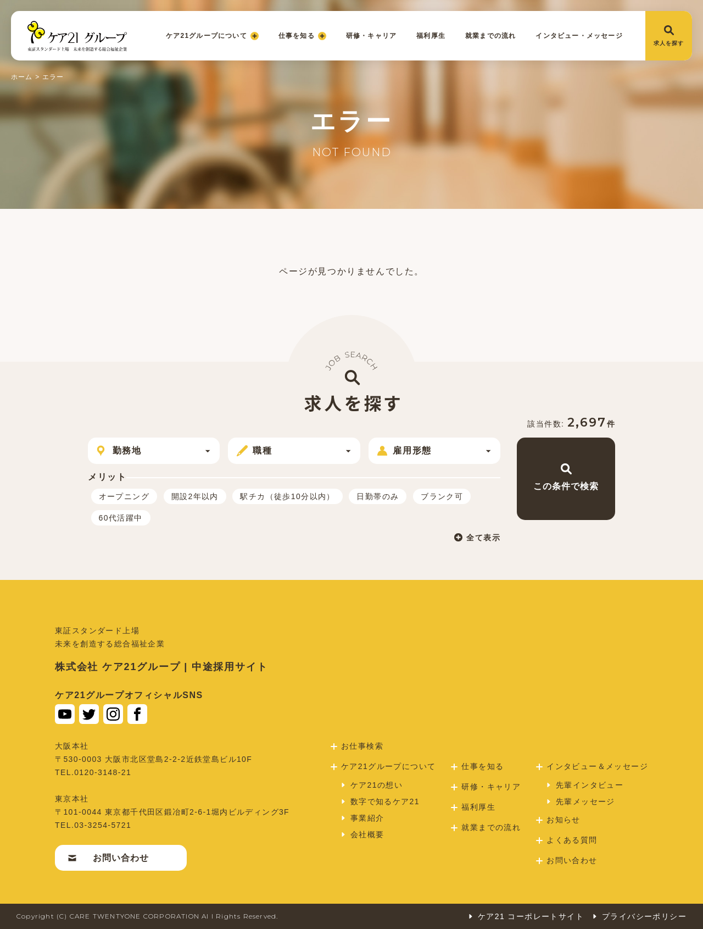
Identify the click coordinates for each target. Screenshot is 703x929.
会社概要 (362, 834)
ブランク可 (442, 496)
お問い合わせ (108, 857)
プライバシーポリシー (639, 916)
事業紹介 (362, 818)
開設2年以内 (195, 496)
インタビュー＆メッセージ (592, 766)
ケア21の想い (371, 785)
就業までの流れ (490, 36)
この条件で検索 (566, 477)
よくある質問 (566, 840)
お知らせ (558, 819)
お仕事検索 (357, 746)
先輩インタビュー (584, 785)
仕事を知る (302, 36)
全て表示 (477, 537)
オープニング (124, 496)
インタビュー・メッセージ (578, 36)
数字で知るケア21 (380, 801)
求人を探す (669, 35)
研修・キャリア (371, 36)
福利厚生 (430, 36)
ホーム (22, 77)
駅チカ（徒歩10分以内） (287, 496)
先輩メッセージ (580, 801)
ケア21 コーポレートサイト (525, 916)
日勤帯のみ (377, 496)
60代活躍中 (121, 517)
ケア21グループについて (212, 36)
